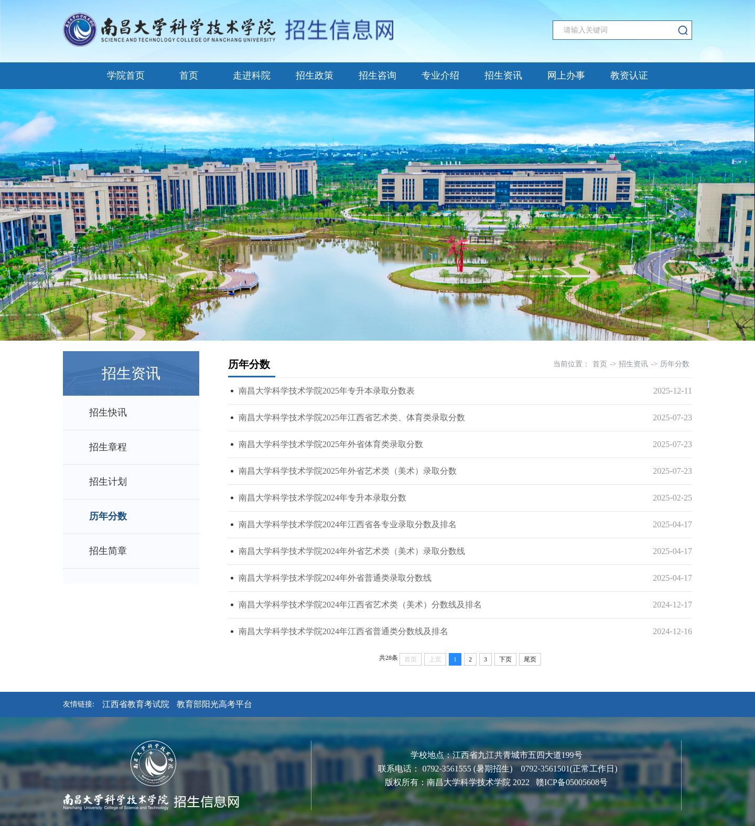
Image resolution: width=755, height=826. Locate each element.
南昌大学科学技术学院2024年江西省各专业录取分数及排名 (348, 524)
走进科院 (252, 75)
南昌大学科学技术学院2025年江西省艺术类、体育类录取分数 (352, 417)
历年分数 (108, 516)
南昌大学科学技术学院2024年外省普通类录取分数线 (335, 577)
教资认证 (629, 75)
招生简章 (108, 551)
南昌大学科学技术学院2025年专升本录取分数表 (327, 390)
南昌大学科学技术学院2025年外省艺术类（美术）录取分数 (348, 470)
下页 (505, 659)
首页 (188, 75)
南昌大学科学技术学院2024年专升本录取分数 (322, 497)
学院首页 (126, 75)
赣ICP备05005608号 (572, 782)
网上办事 (566, 75)
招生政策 (314, 75)
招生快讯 (108, 412)
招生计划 (108, 481)
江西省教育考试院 (135, 704)
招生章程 (108, 447)
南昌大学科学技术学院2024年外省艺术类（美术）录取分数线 (352, 551)
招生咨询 (377, 75)
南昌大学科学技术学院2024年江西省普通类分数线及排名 (343, 631)
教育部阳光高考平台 (214, 704)
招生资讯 (503, 75)
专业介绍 (440, 75)
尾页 (530, 659)
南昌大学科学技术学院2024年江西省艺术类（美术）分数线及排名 (360, 604)
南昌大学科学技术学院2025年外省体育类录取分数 (331, 444)
